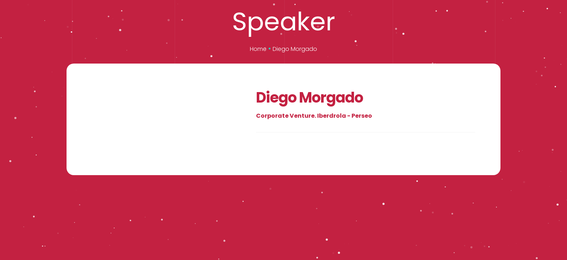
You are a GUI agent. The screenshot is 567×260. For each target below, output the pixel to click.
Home (258, 49)
